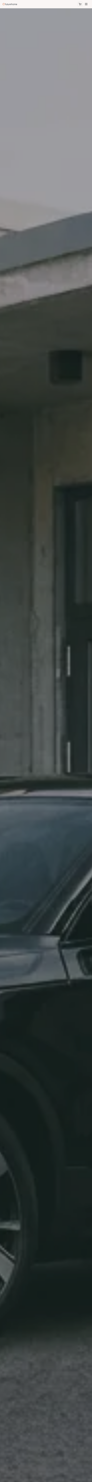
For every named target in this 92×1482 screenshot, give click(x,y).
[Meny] (86, 4)
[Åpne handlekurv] (80, 4)
